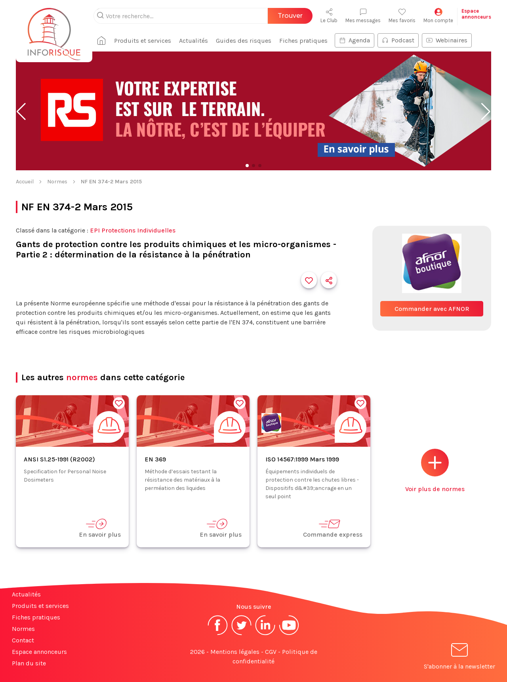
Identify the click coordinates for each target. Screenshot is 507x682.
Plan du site (29, 663)
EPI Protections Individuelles (132, 230)
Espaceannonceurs (476, 14)
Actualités (193, 40)
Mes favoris (402, 15)
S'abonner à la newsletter (459, 657)
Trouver (290, 15)
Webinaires (446, 40)
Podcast (398, 40)
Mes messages (363, 15)
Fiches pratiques (303, 40)
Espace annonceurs (39, 651)
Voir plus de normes (435, 471)
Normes (57, 181)
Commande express (332, 528)
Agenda (354, 40)
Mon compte (438, 15)
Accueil (25, 181)
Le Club (328, 15)
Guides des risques (243, 40)
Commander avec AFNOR (432, 308)
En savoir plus (100, 528)
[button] (21, 111)
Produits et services (142, 40)
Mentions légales (234, 651)
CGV (270, 651)
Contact (23, 640)
